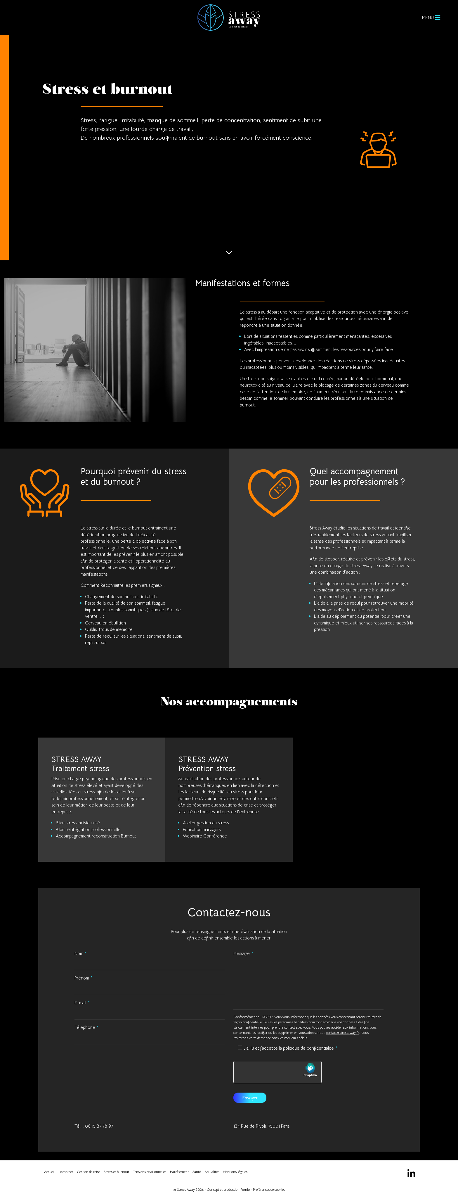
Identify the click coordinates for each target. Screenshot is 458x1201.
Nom (78, 953)
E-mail (80, 1003)
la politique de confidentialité (306, 1048)
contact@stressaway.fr (342, 1032)
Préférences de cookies (269, 1189)
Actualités (211, 1171)
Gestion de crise (88, 1171)
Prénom (81, 978)
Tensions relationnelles (149, 1171)
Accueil (49, 1171)
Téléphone (84, 1027)
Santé (196, 1171)
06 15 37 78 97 (99, 1126)
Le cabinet (65, 1171)
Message (241, 953)
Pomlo (245, 1189)
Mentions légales (235, 1171)
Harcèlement (179, 1171)
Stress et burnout (116, 1171)
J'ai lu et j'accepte (288, 1048)
